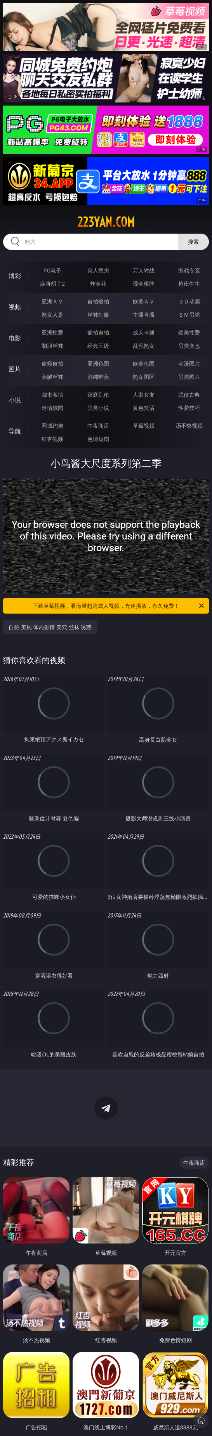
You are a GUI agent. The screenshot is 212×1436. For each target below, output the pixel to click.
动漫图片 (189, 363)
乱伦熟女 (144, 345)
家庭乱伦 (98, 394)
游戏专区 (189, 270)
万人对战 (144, 270)
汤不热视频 (189, 425)
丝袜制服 (98, 314)
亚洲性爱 (52, 332)
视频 (15, 307)
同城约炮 (52, 425)
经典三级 (98, 345)
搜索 (193, 241)
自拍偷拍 (98, 301)
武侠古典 (189, 394)
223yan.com (106, 222)
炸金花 (98, 283)
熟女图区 (144, 376)
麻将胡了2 (52, 283)
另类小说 (98, 407)
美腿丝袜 (52, 376)
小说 (15, 400)
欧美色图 (144, 363)
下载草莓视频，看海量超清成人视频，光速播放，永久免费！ (119, 605)
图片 (15, 369)
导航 (15, 431)
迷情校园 (52, 407)
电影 (15, 338)
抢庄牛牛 (189, 283)
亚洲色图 (98, 363)
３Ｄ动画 (189, 301)
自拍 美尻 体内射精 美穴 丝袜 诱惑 (50, 627)
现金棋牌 (144, 283)
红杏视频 (52, 438)
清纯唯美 (98, 376)
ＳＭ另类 (189, 314)
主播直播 (144, 314)
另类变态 (189, 345)
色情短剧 (98, 438)
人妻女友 (144, 394)
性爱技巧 (189, 407)
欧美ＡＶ (144, 301)
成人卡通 (144, 332)
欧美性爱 (189, 332)
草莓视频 (144, 425)
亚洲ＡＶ (52, 301)
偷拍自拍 (98, 332)
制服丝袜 (52, 345)
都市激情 (52, 394)
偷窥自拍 (52, 363)
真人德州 (98, 270)
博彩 (15, 276)
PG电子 (52, 270)
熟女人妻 (52, 314)
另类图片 (189, 376)
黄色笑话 (144, 407)
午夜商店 (98, 425)
